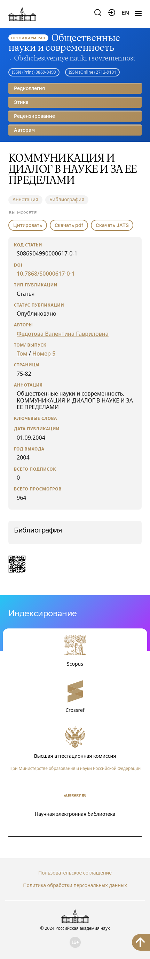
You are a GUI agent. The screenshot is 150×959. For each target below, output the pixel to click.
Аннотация (25, 199)
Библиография (66, 199)
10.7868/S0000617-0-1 (46, 273)
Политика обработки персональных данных (75, 885)
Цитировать (27, 225)
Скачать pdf (69, 225)
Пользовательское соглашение (75, 872)
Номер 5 (43, 353)
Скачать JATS (112, 225)
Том (23, 353)
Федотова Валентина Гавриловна (63, 334)
